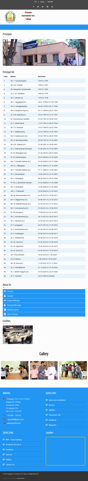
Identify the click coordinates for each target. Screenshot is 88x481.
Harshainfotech (21, 478)
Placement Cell (53, 415)
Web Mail (50, 2)
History (8, 291)
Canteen (7, 454)
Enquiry (42, 2)
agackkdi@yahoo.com (15, 419)
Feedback (8, 449)
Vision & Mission (12, 300)
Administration (11, 310)
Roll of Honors (11, 314)
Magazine (51, 425)
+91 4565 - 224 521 (14, 415)
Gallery (7, 459)
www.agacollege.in (14, 423)
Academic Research (12, 444)
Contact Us (8, 464)
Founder (8, 296)
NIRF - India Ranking (12, 439)
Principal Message (12, 305)
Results (50, 405)
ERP (35, 2)
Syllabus (50, 410)
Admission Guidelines (56, 400)
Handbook (51, 420)
